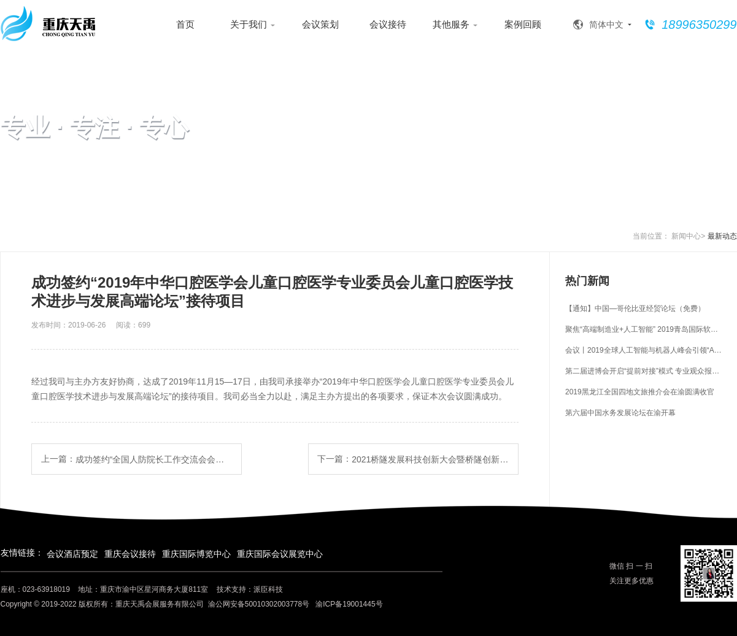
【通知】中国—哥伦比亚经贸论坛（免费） (635, 308)
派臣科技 (268, 589)
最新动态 (722, 236)
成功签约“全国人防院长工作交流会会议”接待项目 (154, 459)
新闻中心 (686, 236)
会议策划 (320, 24)
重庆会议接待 (130, 554)
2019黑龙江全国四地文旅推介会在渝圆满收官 (639, 392)
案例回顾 (522, 24)
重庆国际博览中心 (196, 554)
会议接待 (387, 24)
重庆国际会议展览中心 (280, 554)
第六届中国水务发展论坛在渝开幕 (620, 412)
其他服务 (455, 25)
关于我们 (252, 25)
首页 (185, 24)
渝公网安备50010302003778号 (258, 604)
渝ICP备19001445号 (348, 604)
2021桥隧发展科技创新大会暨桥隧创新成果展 (430, 459)
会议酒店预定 (72, 554)
